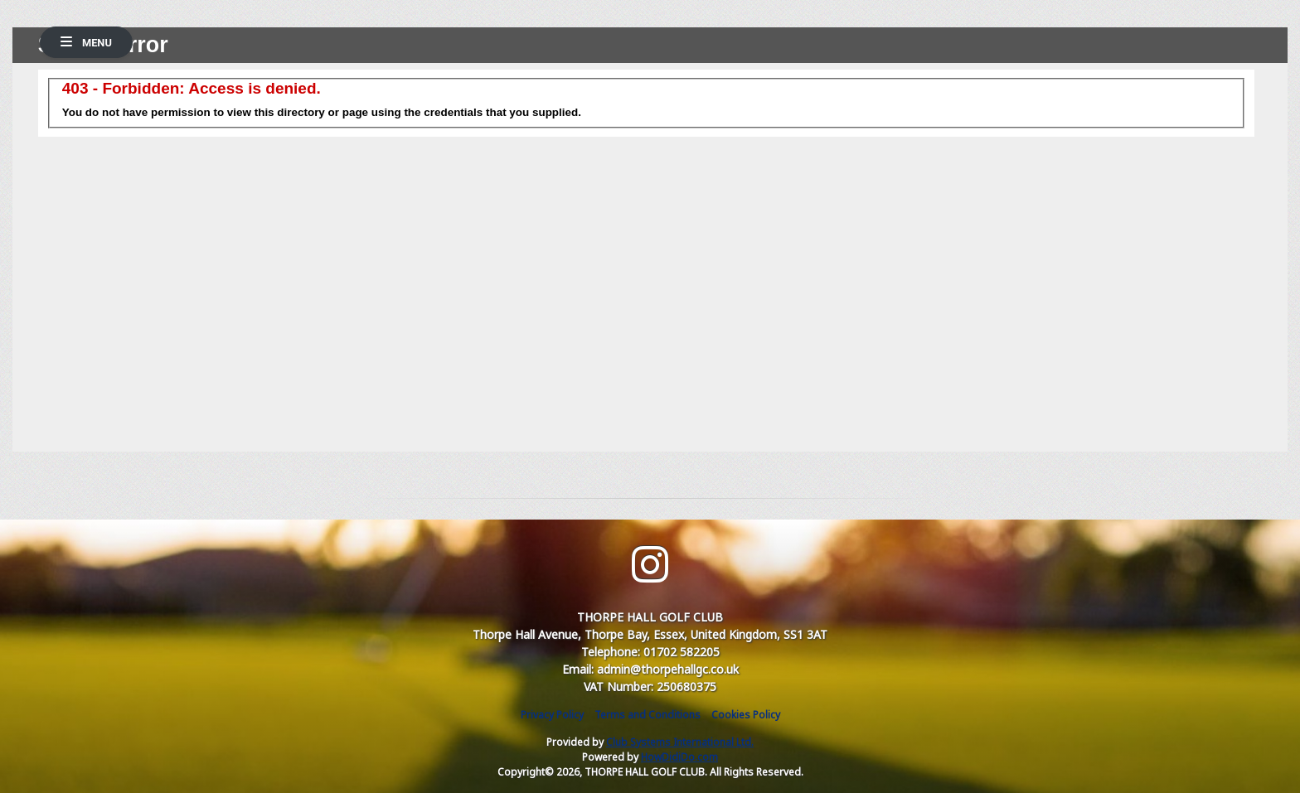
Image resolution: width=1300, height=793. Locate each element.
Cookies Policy (745, 715)
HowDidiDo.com (679, 757)
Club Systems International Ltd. (680, 742)
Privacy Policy (552, 715)
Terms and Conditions (647, 715)
